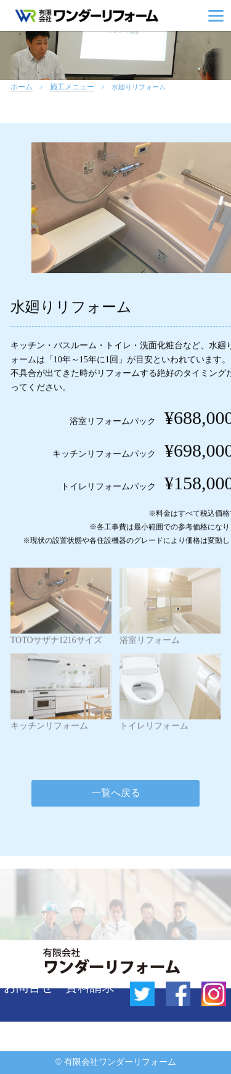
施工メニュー (72, 87)
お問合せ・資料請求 (59, 987)
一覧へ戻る (115, 792)
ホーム (21, 87)
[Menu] (216, 15)
